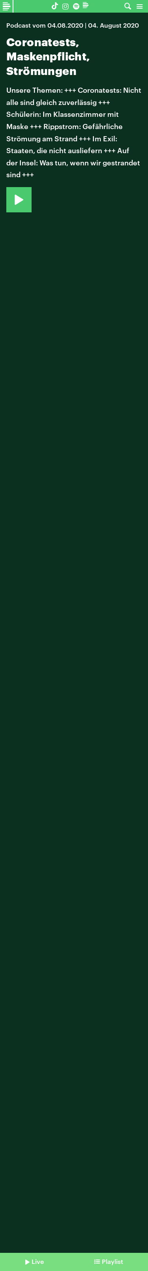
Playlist (112, 1261)
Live (38, 1261)
